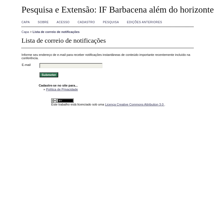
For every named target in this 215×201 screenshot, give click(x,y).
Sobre (43, 22)
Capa (26, 22)
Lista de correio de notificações (56, 32)
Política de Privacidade (62, 89)
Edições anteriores (144, 22)
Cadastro (86, 22)
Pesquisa (111, 22)
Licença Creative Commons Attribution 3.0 (134, 104)
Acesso (63, 22)
